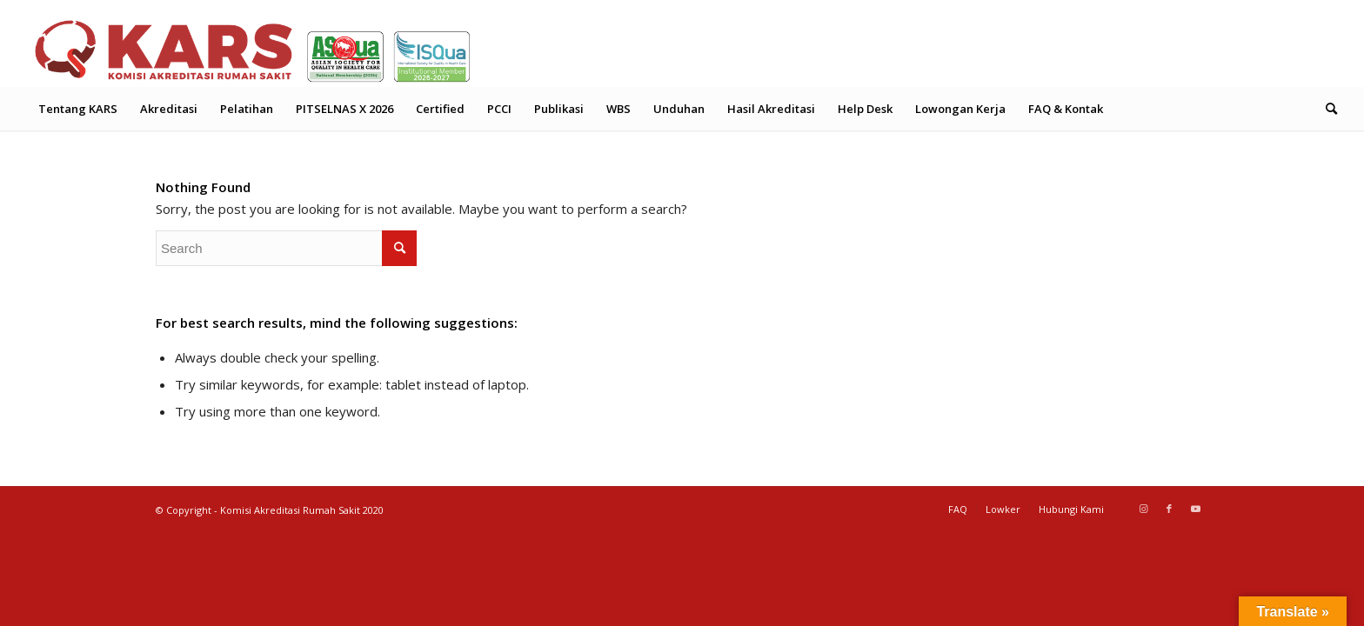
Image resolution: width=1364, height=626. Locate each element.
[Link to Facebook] (1169, 509)
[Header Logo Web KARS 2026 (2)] (253, 48)
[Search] (1325, 108)
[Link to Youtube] (1195, 509)
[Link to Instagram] (1143, 509)
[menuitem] (78, 108)
